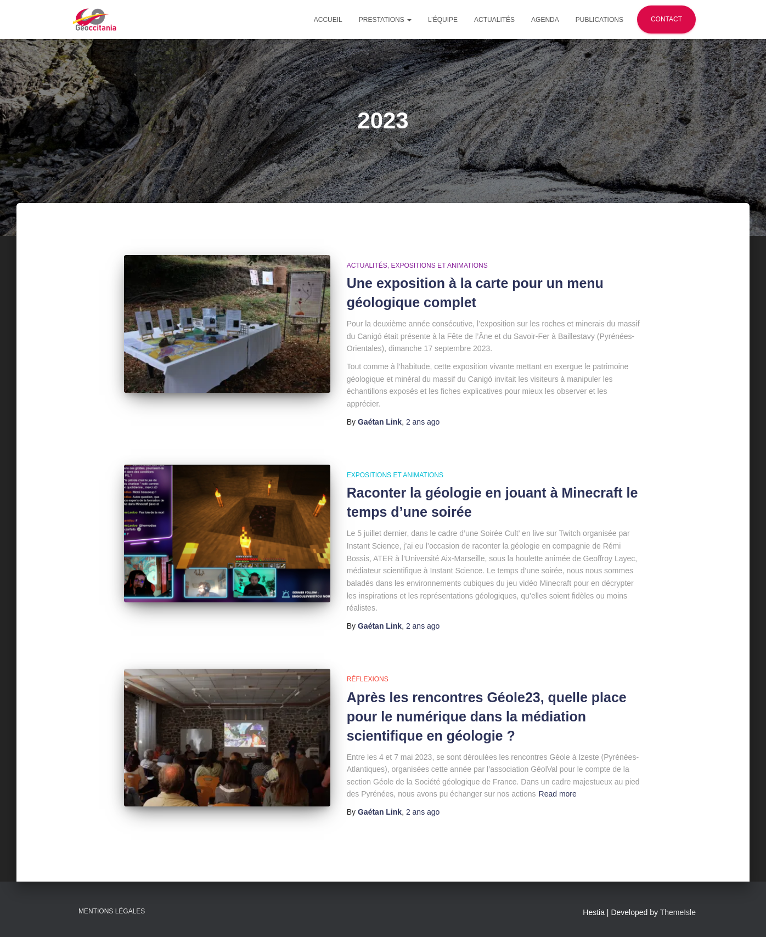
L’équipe (443, 20)
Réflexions (367, 679)
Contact (666, 19)
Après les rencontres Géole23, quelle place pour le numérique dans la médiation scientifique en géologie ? (487, 716)
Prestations (385, 20)
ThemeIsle (678, 912)
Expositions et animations (439, 265)
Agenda (545, 20)
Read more (558, 793)
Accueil (328, 20)
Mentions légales (111, 911)
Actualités (494, 20)
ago (423, 421)
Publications (599, 20)
